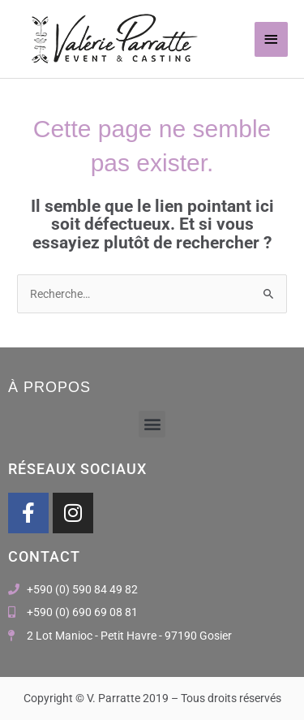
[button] (152, 424)
